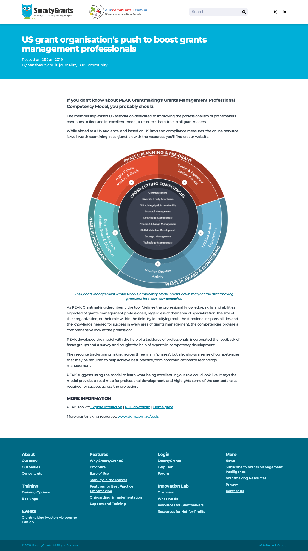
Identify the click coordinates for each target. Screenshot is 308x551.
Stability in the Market (108, 480)
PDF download (137, 407)
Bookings (30, 499)
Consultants (32, 474)
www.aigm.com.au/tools (138, 416)
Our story (29, 461)
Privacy (232, 484)
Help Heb (165, 467)
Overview (166, 492)
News (230, 461)
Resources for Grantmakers (180, 505)
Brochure (98, 467)
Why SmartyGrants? (106, 461)
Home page (163, 407)
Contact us (235, 491)
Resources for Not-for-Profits (181, 512)
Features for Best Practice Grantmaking (111, 488)
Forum (163, 474)
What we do (168, 499)
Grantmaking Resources (246, 478)
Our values (31, 467)
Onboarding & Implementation (116, 497)
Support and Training (108, 504)
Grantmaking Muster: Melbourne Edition (49, 519)
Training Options (36, 492)
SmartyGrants (169, 461)
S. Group (280, 545)
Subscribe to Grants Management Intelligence (254, 469)
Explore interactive (106, 407)
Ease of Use (99, 474)
